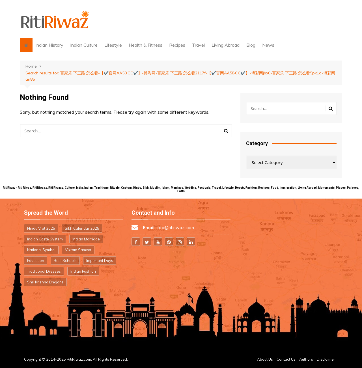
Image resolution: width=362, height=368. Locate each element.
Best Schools (65, 260)
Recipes (177, 45)
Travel (198, 45)
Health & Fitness (145, 45)
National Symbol (41, 250)
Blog (250, 45)
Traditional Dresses (44, 271)
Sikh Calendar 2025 (82, 228)
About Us (265, 359)
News (268, 45)
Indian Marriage (86, 239)
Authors (306, 359)
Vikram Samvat (78, 250)
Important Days (99, 260)
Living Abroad (226, 45)
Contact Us (286, 359)
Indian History (49, 45)
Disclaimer (326, 359)
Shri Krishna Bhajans (45, 282)
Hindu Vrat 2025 (41, 228)
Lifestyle (113, 45)
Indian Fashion (83, 271)
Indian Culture (84, 45)
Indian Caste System (45, 239)
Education (35, 260)
